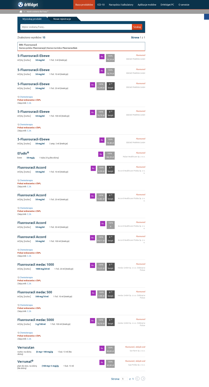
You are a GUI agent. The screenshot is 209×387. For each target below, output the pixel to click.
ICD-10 (101, 4)
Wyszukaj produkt (32, 19)
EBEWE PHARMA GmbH (135, 59)
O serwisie (184, 4)
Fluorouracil (140, 55)
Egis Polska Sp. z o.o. (136, 365)
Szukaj (137, 26)
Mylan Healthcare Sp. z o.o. (134, 157)
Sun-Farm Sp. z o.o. (137, 351)
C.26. (29, 103)
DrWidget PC (167, 4)
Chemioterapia (26, 97)
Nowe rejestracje (62, 19)
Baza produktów (84, 4)
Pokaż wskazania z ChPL (29, 100)
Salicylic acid (140, 347)
